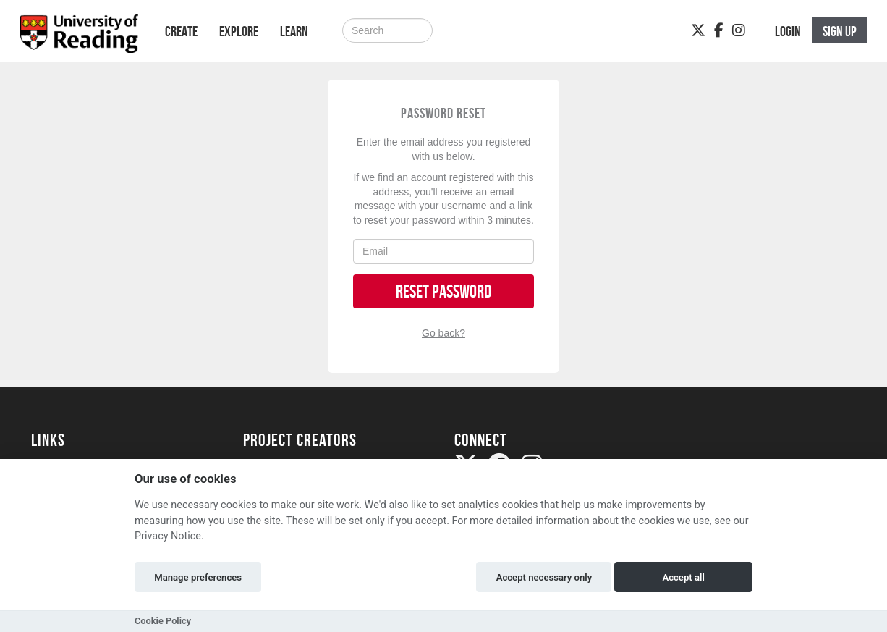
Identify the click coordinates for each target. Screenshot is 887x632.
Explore (238, 31)
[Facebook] (719, 30)
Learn (294, 31)
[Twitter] (698, 30)
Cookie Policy (163, 620)
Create (181, 31)
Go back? (443, 333)
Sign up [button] (840, 31)
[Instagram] (739, 30)
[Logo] (79, 38)
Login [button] (788, 31)
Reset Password (443, 291)
